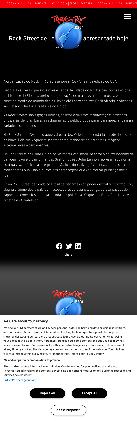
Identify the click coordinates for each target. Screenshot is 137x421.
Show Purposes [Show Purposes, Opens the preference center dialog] (68, 410)
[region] (68, 368)
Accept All (89, 393)
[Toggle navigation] (128, 17)
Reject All (47, 393)
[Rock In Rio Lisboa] (68, 33)
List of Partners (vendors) (19, 380)
